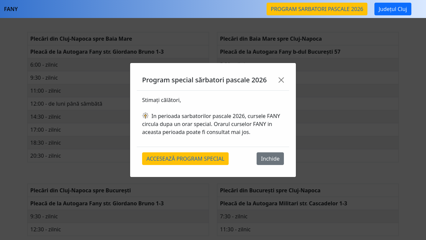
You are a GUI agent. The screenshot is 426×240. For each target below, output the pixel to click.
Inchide (270, 158)
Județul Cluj (393, 9)
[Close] (281, 80)
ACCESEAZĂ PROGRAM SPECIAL (185, 158)
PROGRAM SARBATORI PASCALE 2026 (317, 9)
